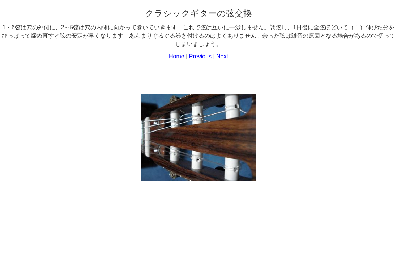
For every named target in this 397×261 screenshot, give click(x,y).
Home (176, 56)
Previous (200, 56)
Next (222, 56)
